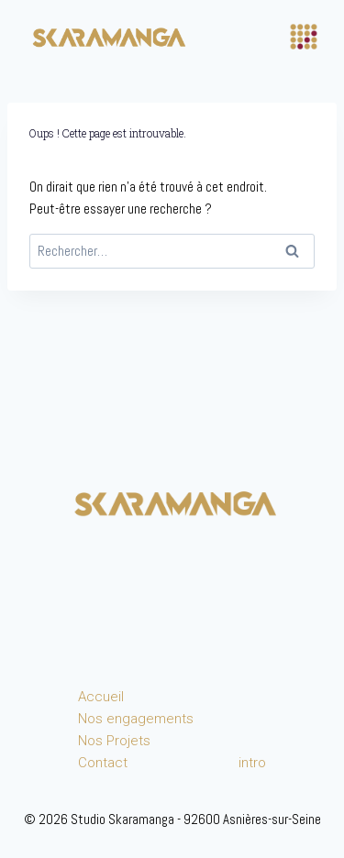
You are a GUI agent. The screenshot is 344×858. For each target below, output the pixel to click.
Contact (103, 762)
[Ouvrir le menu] (303, 36)
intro (252, 762)
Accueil (101, 696)
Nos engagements (136, 718)
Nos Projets (114, 740)
